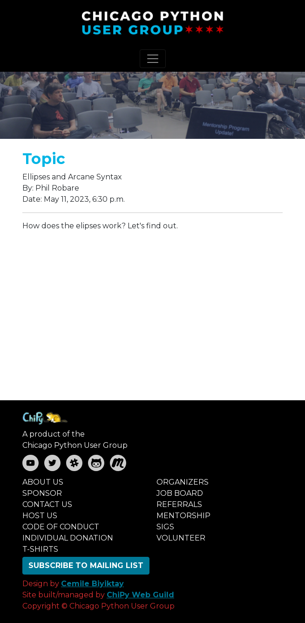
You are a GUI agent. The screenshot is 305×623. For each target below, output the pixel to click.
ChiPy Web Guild (140, 594)
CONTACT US (47, 504)
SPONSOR (42, 493)
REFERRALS (179, 504)
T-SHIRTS (40, 549)
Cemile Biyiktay (92, 583)
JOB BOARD (179, 493)
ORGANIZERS (182, 482)
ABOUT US (42, 482)
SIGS (165, 526)
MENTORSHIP (183, 515)
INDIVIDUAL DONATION (67, 538)
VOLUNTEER (180, 538)
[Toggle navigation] (153, 58)
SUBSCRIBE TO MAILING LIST (85, 565)
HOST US (39, 515)
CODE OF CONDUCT (60, 526)
